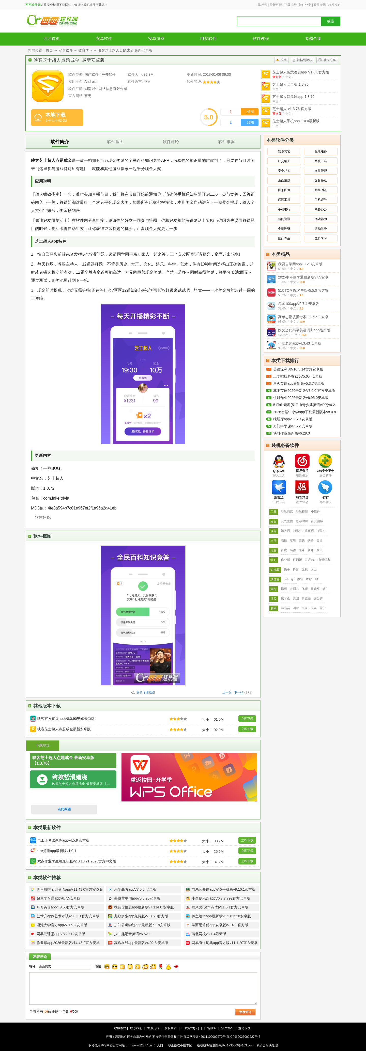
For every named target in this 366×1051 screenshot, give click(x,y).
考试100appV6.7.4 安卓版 (298, 304)
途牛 (326, 589)
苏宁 (322, 608)
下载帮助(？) (190, 1028)
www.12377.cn (142, 1045)
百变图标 (317, 521)
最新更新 (276, 5)
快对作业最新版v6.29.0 (291, 433)
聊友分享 (330, 60)
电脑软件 (208, 38)
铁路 (311, 540)
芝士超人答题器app (293, 97)
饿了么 (285, 598)
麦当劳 (318, 598)
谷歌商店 (287, 511)
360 (286, 579)
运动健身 (321, 228)
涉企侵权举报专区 (180, 1045)
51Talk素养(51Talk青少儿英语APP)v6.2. (304, 405)
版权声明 (170, 1028)
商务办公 (321, 209)
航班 (293, 540)
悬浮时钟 (302, 521)
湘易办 (297, 531)
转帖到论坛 (304, 60)
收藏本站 (120, 1028)
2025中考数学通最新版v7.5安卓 (303, 277)
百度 (284, 550)
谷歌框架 (302, 511)
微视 (305, 569)
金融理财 (284, 228)
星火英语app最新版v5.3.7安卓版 (299, 383)
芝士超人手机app (296, 121)
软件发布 (334, 5)
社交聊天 (284, 161)
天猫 (314, 608)
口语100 (310, 560)
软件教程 (261, 38)
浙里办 (321, 531)
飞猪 (305, 589)
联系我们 (136, 1028)
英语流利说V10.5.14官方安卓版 (298, 369)
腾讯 (319, 550)
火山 (314, 569)
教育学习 (85, 50)
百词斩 (297, 560)
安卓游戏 (156, 38)
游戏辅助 (321, 219)
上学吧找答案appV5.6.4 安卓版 (298, 376)
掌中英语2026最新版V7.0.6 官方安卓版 (304, 391)
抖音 (296, 569)
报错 (284, 60)
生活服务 (321, 151)
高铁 (302, 540)
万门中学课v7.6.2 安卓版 (292, 426)
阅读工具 (284, 200)
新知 (311, 550)
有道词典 (324, 560)
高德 (284, 540)
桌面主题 (284, 180)
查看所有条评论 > (45, 1011)
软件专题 (320, 5)
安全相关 (284, 171)
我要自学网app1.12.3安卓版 (300, 264)
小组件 (315, 511)
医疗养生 (284, 238)
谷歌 (309, 579)
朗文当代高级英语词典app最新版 (304, 330)
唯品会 (285, 608)
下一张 (238, 692)
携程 (284, 589)
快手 (287, 569)
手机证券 (321, 200)
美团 (319, 540)
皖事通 (309, 531)
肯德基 (306, 598)
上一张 (227, 692)
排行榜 (262, 5)
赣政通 (285, 531)
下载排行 (290, 5)
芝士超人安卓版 (290, 84)
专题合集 (313, 38)
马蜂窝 (315, 589)
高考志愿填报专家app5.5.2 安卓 (303, 317)
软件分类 (305, 5)
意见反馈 (244, 1028)
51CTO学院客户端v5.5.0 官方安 (303, 290)
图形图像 (284, 190)
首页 (49, 50)
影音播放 (321, 180)
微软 (300, 579)
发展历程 (153, 1028)
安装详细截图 (145, 692)
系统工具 (321, 161)
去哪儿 (294, 589)
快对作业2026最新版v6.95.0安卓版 (300, 398)
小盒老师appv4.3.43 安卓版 (300, 343)
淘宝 (296, 608)
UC (317, 579)
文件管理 (321, 171)
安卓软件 (104, 38)
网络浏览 (321, 190)
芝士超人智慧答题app (300, 72)
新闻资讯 (284, 219)
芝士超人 (291, 109)
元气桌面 (287, 521)
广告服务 (210, 1028)
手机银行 (284, 209)
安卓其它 (284, 151)
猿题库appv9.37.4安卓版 (292, 419)
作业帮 (285, 560)
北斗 (302, 550)
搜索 (330, 21)
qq (292, 579)
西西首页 (51, 38)
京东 (305, 608)
